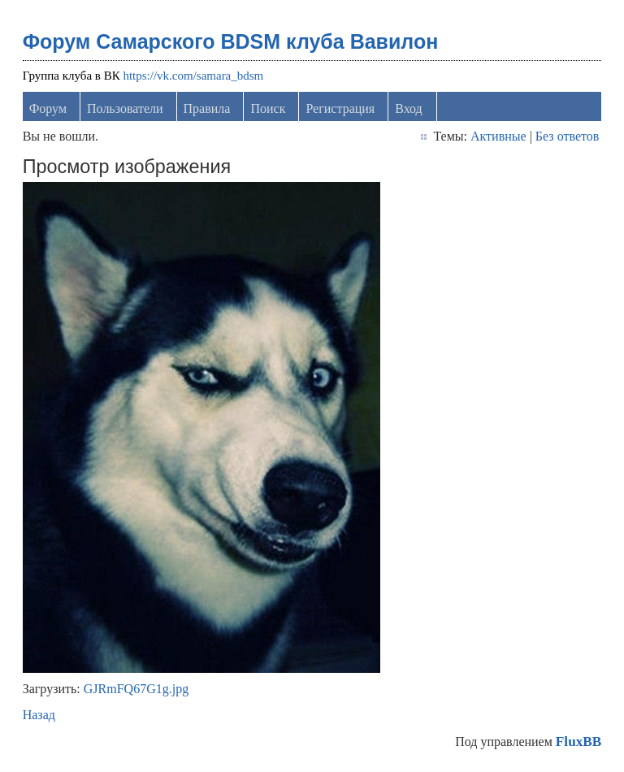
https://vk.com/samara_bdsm (193, 75)
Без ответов (567, 136)
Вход (408, 108)
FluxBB (578, 741)
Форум (48, 108)
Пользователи (125, 108)
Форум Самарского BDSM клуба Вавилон (231, 41)
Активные (498, 136)
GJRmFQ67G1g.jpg (136, 689)
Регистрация (340, 108)
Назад (39, 715)
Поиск (267, 108)
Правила (207, 108)
